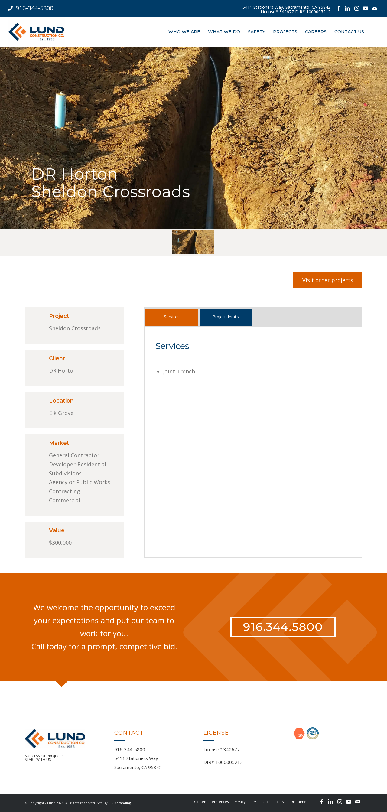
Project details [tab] (226, 316)
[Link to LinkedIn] (347, 8)
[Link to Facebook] (338, 8)
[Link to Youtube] (365, 8)
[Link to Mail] (374, 8)
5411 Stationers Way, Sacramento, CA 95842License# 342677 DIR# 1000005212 (286, 9)
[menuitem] (286, 9)
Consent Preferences (211, 801)
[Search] (373, 32)
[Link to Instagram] (356, 8)
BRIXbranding (120, 803)
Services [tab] (172, 316)
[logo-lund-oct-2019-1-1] (36, 32)
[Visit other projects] (327, 280)
